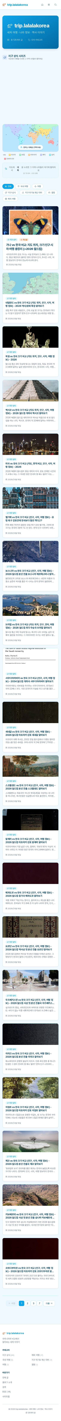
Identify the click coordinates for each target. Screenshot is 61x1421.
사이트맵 (6, 1396)
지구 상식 (10, 192)
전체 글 (5, 1377)
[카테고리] (49, 5)
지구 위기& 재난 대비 (32, 192)
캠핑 (51, 192)
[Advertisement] (30, 92)
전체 (8, 186)
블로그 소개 (7, 1382)
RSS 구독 (6, 1392)
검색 (4, 1387)
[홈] (42, 5)
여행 (37, 186)
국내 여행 (22, 186)
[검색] (55, 5)
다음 (49, 1303)
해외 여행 (10, 198)
